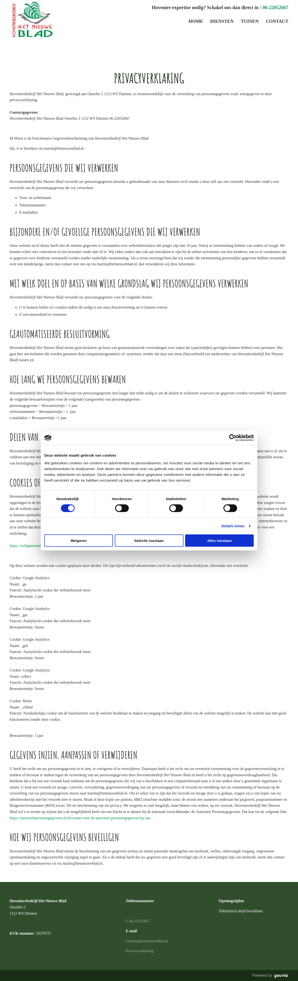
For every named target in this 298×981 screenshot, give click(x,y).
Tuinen (250, 21)
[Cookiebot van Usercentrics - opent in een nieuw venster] (233, 437)
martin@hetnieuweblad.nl (148, 941)
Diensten (221, 21)
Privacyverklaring (140, 951)
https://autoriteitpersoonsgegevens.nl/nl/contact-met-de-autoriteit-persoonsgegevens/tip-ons (80, 818)
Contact (277, 21)
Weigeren (79, 540)
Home (195, 21)
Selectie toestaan (149, 540)
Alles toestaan (219, 540)
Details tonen (232, 526)
